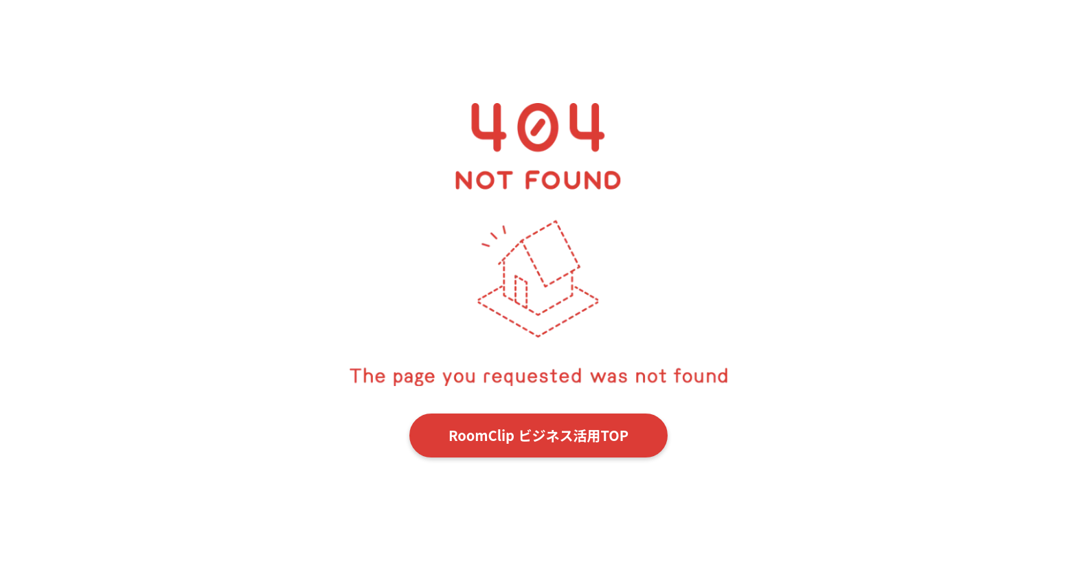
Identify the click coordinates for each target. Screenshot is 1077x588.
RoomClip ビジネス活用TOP (538, 435)
